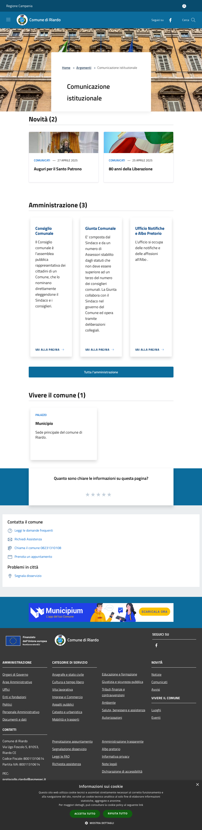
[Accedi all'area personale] (184, 6)
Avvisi (155, 689)
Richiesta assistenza (66, 763)
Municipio (44, 423)
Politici (7, 704)
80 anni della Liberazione (130, 169)
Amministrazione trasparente (123, 741)
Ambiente (109, 702)
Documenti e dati (14, 719)
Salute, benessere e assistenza (123, 710)
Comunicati (42, 160)
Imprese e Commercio (67, 696)
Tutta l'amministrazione (101, 372)
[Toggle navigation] (8, 19)
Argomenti (83, 67)
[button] (101, 823)
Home (66, 67)
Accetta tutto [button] (84, 813)
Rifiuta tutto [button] (118, 813)
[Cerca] (193, 19)
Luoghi (156, 710)
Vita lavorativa (62, 689)
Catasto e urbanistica (67, 711)
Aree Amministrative (17, 681)
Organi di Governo (15, 674)
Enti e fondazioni (14, 696)
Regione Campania (19, 5)
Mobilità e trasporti (65, 719)
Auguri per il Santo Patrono (58, 169)
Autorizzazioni (112, 717)
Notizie (156, 674)
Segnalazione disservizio (69, 748)
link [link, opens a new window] (141, 805)
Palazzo (41, 415)
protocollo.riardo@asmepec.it (24, 779)
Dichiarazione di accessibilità (122, 771)
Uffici (6, 689)
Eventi (156, 717)
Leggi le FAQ (61, 756)
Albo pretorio (111, 748)
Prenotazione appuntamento (72, 741)
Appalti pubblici (63, 704)
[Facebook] (169, 20)
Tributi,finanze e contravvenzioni (113, 692)
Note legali (109, 763)
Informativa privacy (115, 756)
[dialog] (101, 805)
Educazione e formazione (119, 674)
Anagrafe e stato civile (68, 674)
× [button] (197, 784)
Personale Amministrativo (20, 711)
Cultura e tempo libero (68, 681)
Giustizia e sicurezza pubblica (122, 681)
